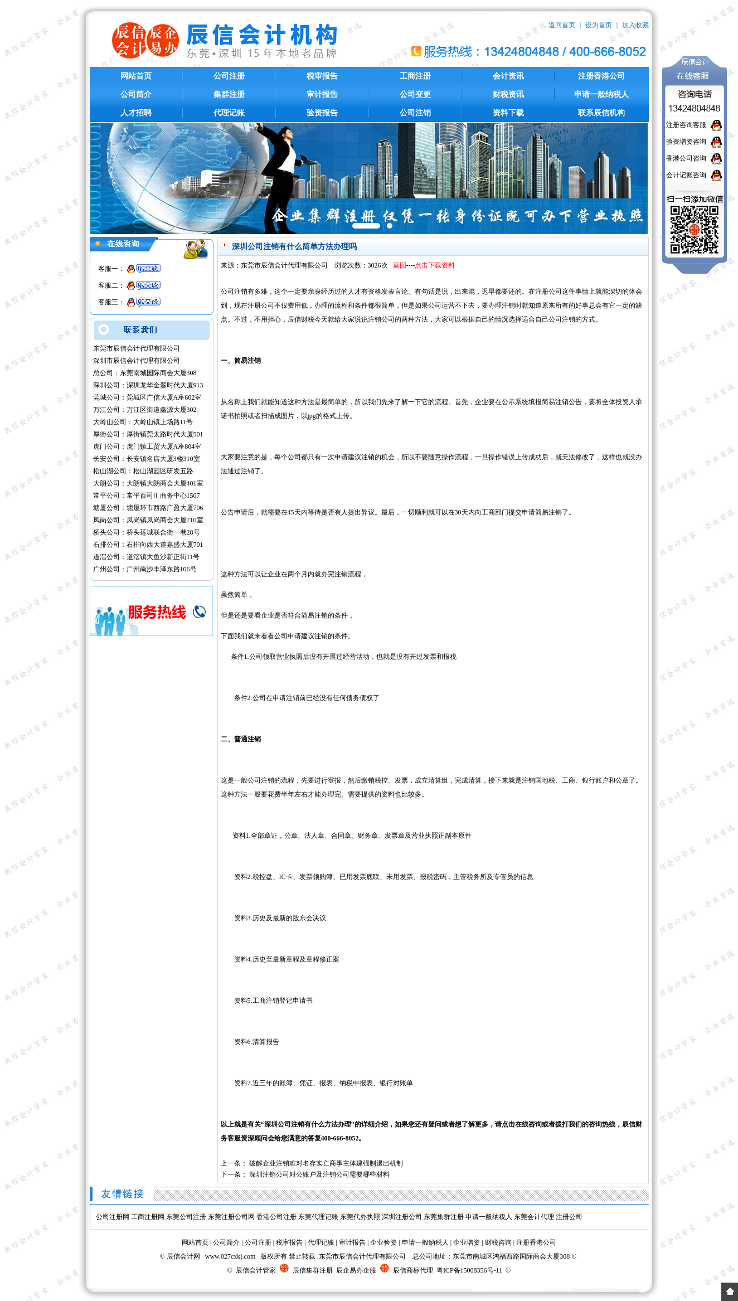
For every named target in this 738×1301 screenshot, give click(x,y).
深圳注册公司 (402, 1217)
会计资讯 (508, 76)
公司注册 (229, 76)
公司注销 (415, 113)
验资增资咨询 (686, 141)
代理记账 (229, 113)
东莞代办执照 (360, 1217)
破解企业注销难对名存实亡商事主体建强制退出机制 (326, 1163)
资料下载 (508, 113)
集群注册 (229, 94)
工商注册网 (147, 1217)
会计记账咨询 (686, 175)
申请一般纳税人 (601, 94)
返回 (399, 265)
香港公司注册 (276, 1217)
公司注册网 (112, 1217)
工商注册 (415, 76)
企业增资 (466, 1242)
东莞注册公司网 (231, 1217)
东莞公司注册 (186, 1217)
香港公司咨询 (686, 158)
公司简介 (136, 94)
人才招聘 (136, 113)
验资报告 (322, 113)
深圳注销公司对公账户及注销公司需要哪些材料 (319, 1174)
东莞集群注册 (444, 1217)
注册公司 (569, 1217)
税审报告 (322, 76)
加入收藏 (635, 25)
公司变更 (415, 94)
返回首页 (561, 25)
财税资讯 (508, 94)
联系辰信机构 (601, 113)
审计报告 (322, 94)
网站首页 (136, 76)
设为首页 (598, 25)
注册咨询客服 (686, 125)
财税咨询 (498, 1242)
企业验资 (383, 1242)
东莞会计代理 (534, 1217)
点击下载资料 (435, 265)
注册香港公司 (601, 76)
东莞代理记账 (318, 1217)
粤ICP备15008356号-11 (469, 1270)
